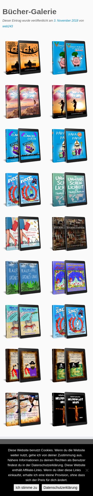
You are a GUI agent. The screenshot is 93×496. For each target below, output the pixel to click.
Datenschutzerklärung (60, 488)
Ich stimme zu (26, 488)
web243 (7, 26)
